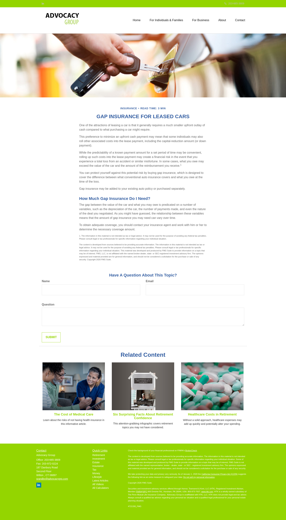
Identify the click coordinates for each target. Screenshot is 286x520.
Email (150, 281)
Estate (96, 462)
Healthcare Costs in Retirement (212, 414)
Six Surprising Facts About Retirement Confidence (143, 416)
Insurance (98, 466)
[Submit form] (51, 337)
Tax (94, 469)
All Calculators (100, 487)
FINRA (139, 491)
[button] (166, 20)
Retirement (98, 455)
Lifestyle (97, 476)
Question (48, 304)
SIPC (144, 491)
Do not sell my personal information (199, 477)
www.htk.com (207, 491)
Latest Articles (100, 480)
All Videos (98, 484)
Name (46, 281)
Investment (98, 458)
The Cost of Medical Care (73, 414)
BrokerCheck (191, 450)
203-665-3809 (234, 3)
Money (96, 473)
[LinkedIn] (43, 3)
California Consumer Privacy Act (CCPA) (220, 474)
